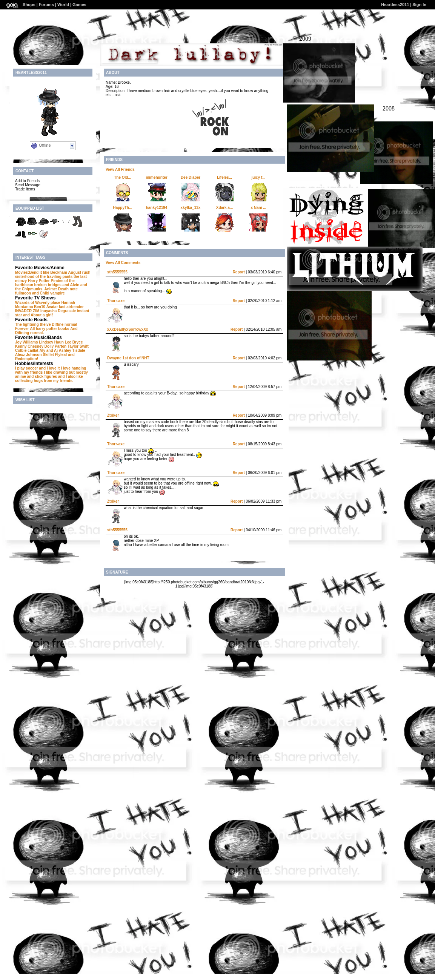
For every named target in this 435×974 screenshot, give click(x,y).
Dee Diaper (190, 177)
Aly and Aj (48, 350)
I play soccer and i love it (37, 368)
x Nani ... (258, 208)
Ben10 (39, 307)
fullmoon (23, 293)
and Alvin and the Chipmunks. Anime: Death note (51, 287)
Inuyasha (48, 311)
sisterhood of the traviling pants (43, 277)
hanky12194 (157, 208)
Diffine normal (64, 324)
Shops (29, 4)
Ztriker (113, 415)
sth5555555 (117, 272)
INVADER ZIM (27, 311)
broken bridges (47, 285)
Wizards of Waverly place (37, 303)
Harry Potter (39, 281)
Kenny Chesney (29, 346)
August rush (79, 272)
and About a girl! (38, 315)
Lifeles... (224, 177)
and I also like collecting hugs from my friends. (49, 378)
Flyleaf (61, 355)
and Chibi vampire (48, 293)
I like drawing (56, 372)
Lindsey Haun (51, 342)
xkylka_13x (191, 208)
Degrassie (67, 311)
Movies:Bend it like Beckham (41, 272)
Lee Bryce (74, 342)
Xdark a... (224, 208)
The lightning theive (33, 324)
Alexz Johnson (28, 355)
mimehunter (156, 177)
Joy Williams (26, 342)
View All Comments (123, 263)
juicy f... (258, 177)
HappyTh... (122, 208)
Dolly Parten (55, 346)
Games (79, 4)
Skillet (48, 355)
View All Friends (120, 169)
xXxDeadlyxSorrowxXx (127, 329)
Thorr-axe (116, 301)
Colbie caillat (26, 350)
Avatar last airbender (65, 307)
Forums (46, 4)
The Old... (122, 177)
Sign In (419, 4)
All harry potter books (49, 329)
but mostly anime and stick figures (51, 374)
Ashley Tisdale (72, 350)
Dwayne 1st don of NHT (128, 358)
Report (239, 272)
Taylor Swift (78, 346)
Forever (22, 329)
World (63, 4)
